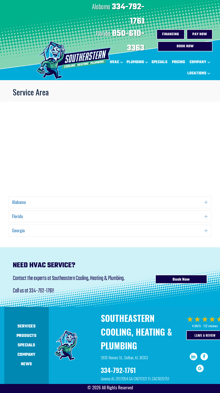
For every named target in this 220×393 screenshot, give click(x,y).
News (26, 364)
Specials (159, 62)
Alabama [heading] (19, 202)
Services (26, 326)
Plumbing (135, 62)
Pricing (178, 62)
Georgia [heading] (18, 230)
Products (27, 335)
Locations (196, 73)
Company (197, 62)
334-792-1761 (41, 290)
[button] (146, 62)
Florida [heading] (17, 216)
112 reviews (210, 325)
